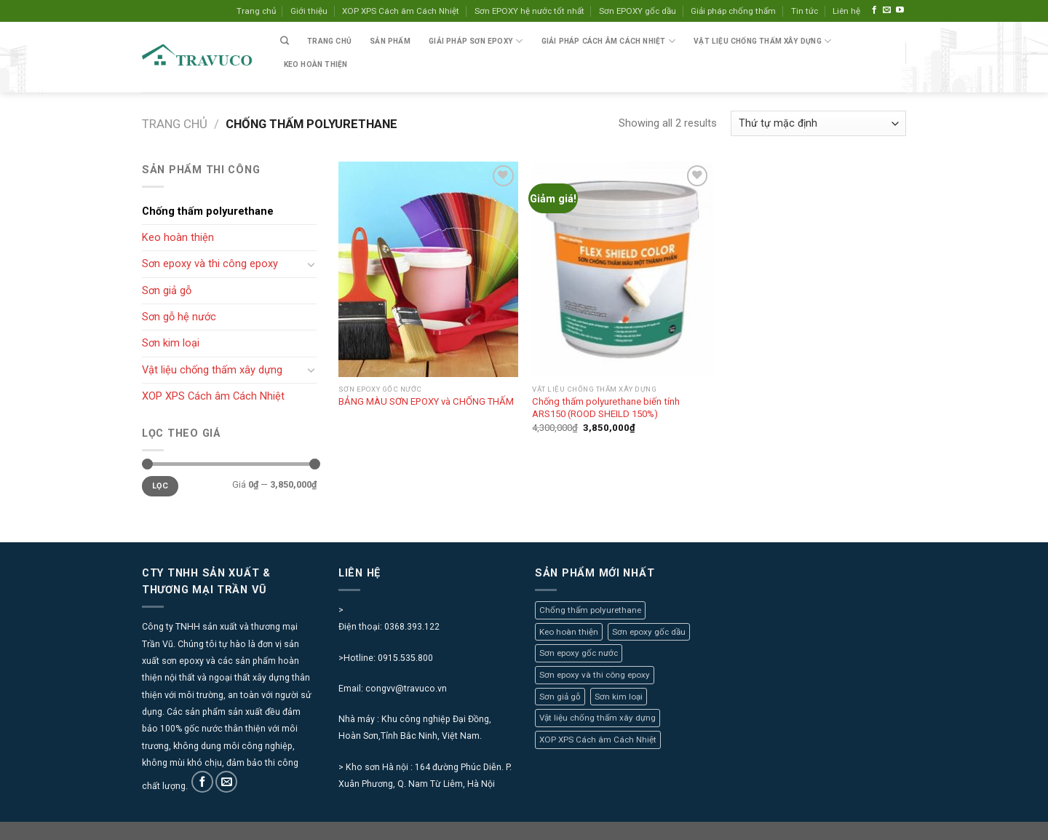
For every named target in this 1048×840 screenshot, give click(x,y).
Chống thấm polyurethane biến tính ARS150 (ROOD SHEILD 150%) (606, 407)
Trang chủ (256, 11)
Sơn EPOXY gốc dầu (637, 11)
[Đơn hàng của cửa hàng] (818, 123)
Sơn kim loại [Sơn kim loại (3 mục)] (619, 697)
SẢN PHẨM (390, 41)
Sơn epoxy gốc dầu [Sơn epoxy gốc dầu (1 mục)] (649, 632)
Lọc (160, 486)
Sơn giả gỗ (166, 290)
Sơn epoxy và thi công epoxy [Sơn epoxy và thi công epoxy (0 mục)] (594, 675)
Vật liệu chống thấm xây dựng (212, 369)
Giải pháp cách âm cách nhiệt (608, 41)
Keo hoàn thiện (316, 64)
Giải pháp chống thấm (733, 11)
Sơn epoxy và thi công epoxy (210, 263)
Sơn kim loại (170, 342)
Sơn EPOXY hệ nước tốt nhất (529, 11)
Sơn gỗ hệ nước (179, 316)
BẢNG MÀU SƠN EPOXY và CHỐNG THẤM (426, 401)
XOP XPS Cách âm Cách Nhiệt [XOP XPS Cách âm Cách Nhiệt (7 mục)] (597, 739)
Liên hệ (846, 11)
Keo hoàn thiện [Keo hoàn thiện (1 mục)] (568, 632)
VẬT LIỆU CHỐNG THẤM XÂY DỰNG (762, 41)
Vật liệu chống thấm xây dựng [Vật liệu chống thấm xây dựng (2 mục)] (597, 718)
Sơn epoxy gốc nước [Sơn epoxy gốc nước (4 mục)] (578, 653)
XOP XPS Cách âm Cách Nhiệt (400, 11)
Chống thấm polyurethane (208, 211)
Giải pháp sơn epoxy (476, 41)
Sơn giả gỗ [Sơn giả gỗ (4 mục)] (560, 697)
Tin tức (804, 11)
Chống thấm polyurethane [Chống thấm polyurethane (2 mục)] (590, 610)
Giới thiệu (309, 11)
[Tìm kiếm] (284, 41)
